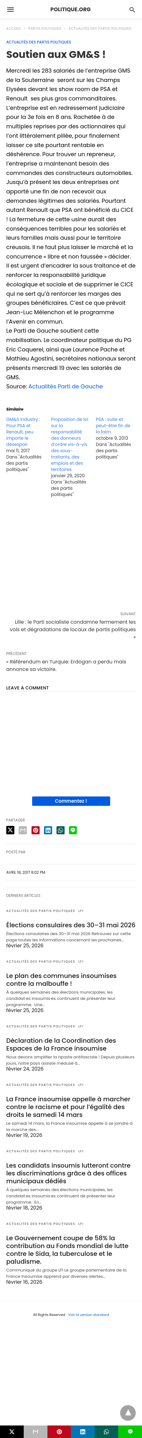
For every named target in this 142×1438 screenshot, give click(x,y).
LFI (81, 910)
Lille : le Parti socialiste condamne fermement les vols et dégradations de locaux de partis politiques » (73, 629)
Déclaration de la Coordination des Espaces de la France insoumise (61, 1044)
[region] (71, 556)
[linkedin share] (48, 830)
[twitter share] (10, 830)
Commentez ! (71, 801)
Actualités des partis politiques (100, 28)
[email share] (23, 830)
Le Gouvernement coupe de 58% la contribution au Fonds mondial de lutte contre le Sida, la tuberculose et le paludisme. (67, 1250)
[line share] (73, 830)
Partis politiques (44, 28)
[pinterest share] (36, 830)
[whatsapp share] (60, 830)
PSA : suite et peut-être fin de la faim (113, 425)
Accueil (13, 28)
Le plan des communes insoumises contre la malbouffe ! (61, 979)
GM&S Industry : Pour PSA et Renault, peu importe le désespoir (23, 432)
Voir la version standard (88, 1314)
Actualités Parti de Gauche (65, 386)
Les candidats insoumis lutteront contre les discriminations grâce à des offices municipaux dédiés (68, 1173)
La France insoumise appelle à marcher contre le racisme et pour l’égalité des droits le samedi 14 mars (68, 1107)
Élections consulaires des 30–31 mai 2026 (70, 925)
